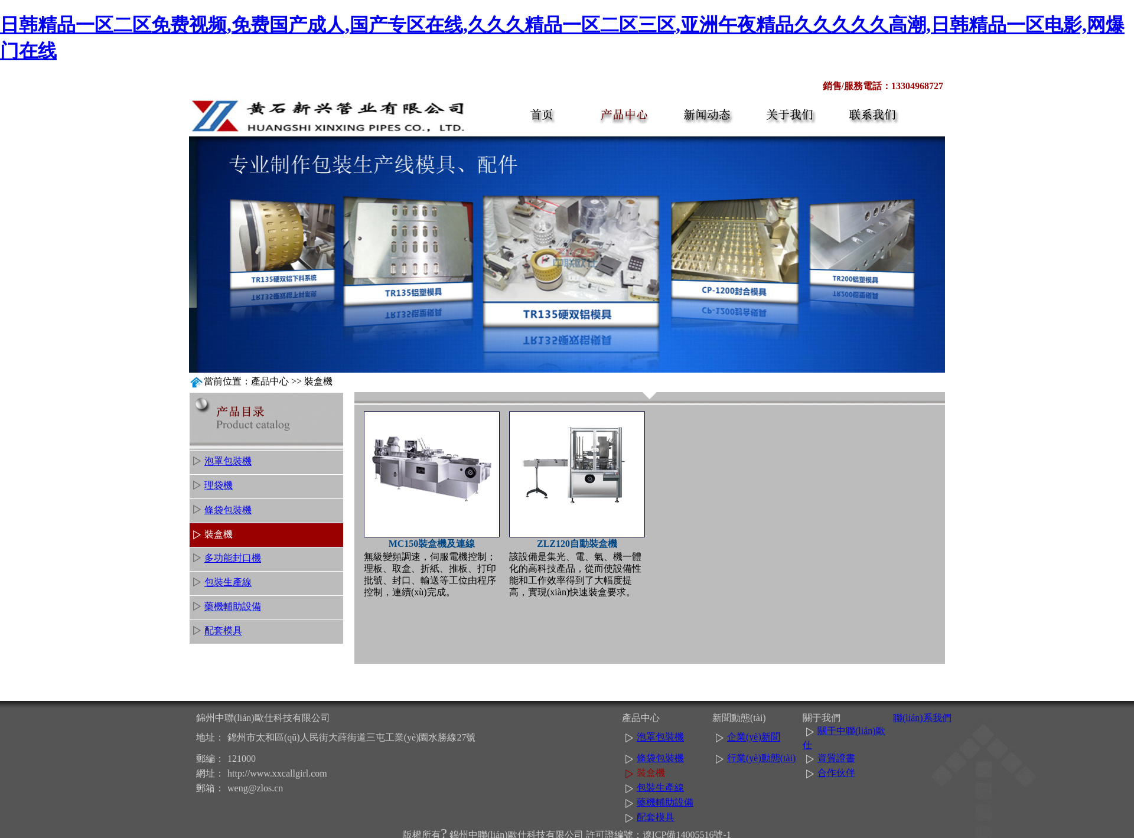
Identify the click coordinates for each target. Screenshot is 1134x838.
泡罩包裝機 (228, 462)
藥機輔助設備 (232, 607)
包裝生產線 (228, 583)
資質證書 (836, 758)
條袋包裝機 (228, 510)
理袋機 (218, 486)
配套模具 (223, 631)
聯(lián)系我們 (922, 718)
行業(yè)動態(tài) (761, 758)
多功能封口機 (232, 558)
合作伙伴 (836, 773)
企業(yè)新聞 (753, 737)
